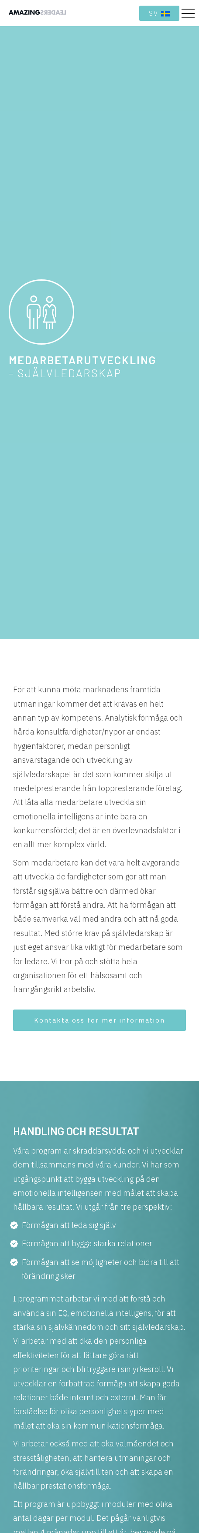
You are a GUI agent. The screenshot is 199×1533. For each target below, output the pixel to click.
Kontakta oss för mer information (99, 1020)
